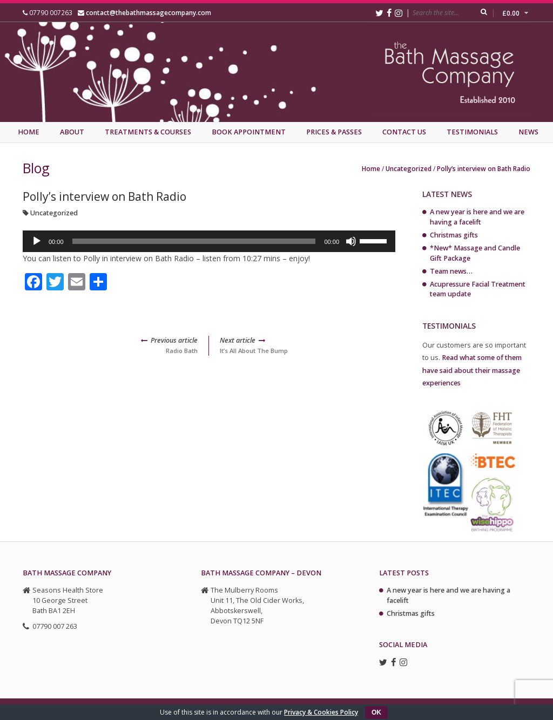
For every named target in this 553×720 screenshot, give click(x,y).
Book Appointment (249, 132)
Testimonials (472, 132)
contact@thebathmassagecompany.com (148, 12)
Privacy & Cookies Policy (321, 712)
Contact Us (404, 132)
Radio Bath (110, 345)
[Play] (36, 241)
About (72, 132)
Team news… (451, 271)
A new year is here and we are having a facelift (477, 217)
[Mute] (351, 241)
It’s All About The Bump (307, 345)
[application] (209, 241)
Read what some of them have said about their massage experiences (472, 370)
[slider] (194, 241)
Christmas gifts (454, 235)
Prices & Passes (334, 132)
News (528, 132)
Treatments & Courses (148, 132)
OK (376, 712)
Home (28, 132)
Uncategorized (408, 168)
